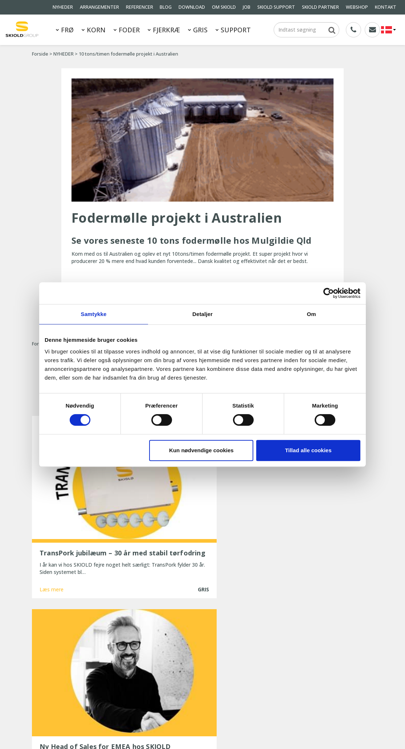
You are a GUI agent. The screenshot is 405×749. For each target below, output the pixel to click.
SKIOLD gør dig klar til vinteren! (192, 668)
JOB (246, 7)
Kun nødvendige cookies (201, 450)
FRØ (65, 29)
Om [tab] (311, 314)
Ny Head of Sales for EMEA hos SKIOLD (202, 659)
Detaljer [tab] (202, 314)
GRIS (198, 29)
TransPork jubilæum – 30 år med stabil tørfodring (202, 646)
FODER (127, 29)
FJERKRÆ (164, 29)
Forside (40, 54)
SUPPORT (233, 29)
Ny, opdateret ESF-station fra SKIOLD (200, 678)
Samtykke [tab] (94, 314)
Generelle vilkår (100, 691)
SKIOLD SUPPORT (276, 7)
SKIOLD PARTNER (320, 7)
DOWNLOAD (192, 7)
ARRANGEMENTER (99, 7)
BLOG (166, 7)
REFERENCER (139, 7)
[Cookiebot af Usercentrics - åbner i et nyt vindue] (328, 293)
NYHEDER (63, 7)
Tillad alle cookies (308, 450)
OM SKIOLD (224, 7)
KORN (94, 29)
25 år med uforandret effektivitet (195, 688)
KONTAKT (385, 7)
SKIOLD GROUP (56, 733)
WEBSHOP (357, 7)
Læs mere (52, 552)
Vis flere (202, 579)
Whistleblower (48, 700)
